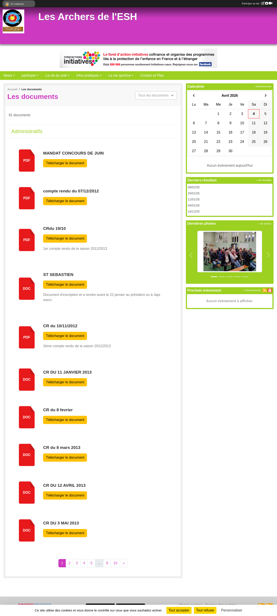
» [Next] (124, 563)
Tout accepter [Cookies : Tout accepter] (179, 610)
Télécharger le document (65, 163)
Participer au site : (257, 3)
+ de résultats (263, 180)
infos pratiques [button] (87, 75)
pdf (26, 160)
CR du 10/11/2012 (60, 326)
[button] (191, 255)
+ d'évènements (262, 86)
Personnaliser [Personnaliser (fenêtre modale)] (231, 610)
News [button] (7, 75)
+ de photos (264, 223)
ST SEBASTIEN (58, 274)
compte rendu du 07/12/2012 (71, 191)
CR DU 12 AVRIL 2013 (64, 485)
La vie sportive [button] (119, 75)
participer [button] (29, 75)
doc (27, 288)
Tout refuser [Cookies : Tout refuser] (205, 610)
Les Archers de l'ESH (87, 16)
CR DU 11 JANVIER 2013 (67, 372)
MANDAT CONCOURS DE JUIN (73, 153)
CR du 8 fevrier (58, 410)
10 (115, 563)
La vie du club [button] (56, 75)
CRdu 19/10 (54, 228)
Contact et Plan (152, 75)
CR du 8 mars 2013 (61, 447)
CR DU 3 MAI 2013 (61, 523)
